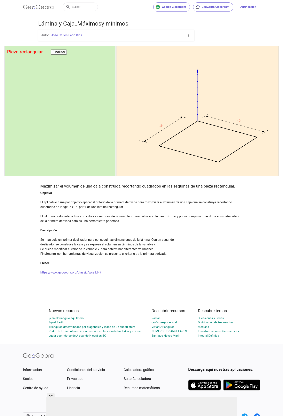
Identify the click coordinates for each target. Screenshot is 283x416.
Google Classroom (171, 7)
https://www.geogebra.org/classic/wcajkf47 (70, 272)
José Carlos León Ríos (66, 35)
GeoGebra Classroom (212, 7)
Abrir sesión (248, 7)
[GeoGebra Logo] (38, 7)
